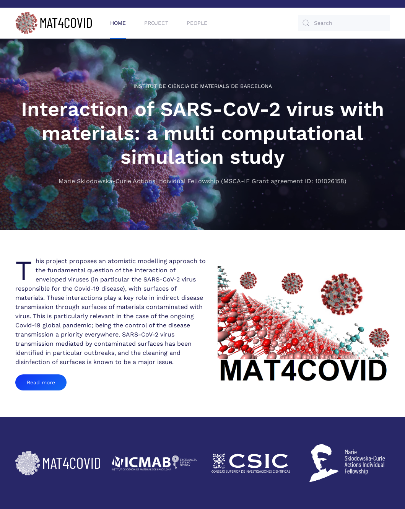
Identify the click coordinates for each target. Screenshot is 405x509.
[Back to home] (53, 23)
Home (118, 23)
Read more (41, 382)
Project (156, 23)
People (197, 23)
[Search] (344, 23)
